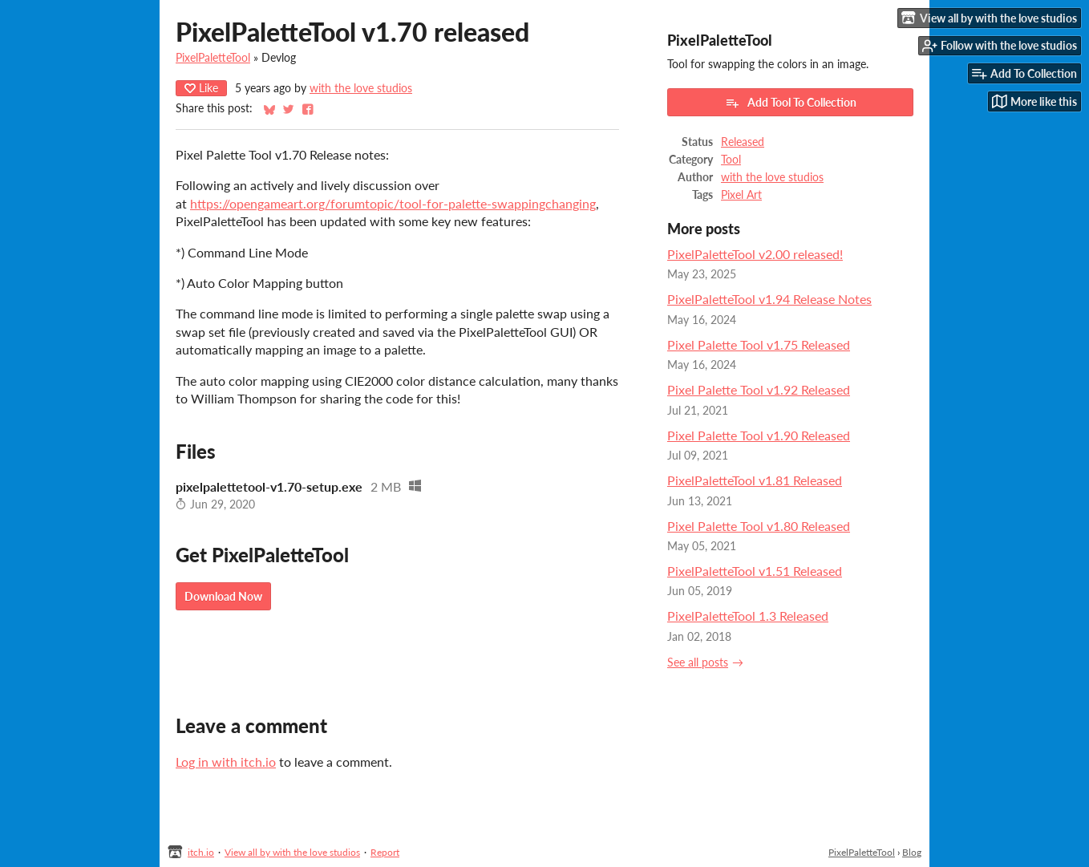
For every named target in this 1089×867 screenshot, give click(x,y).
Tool (731, 159)
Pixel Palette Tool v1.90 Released (758, 435)
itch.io (201, 852)
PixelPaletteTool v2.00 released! (755, 253)
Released (742, 142)
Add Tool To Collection (790, 102)
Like (201, 88)
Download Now (223, 596)
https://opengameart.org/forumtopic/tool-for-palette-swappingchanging (393, 203)
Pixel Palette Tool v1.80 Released (758, 525)
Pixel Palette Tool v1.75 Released (758, 344)
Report (384, 852)
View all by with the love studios (292, 852)
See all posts (697, 662)
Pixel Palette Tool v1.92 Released (758, 389)
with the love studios (361, 88)
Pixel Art (741, 194)
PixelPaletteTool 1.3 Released (747, 615)
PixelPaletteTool (213, 57)
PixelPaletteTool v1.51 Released (754, 570)
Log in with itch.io (226, 761)
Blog (911, 852)
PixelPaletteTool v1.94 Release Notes (769, 298)
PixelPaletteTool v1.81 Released (754, 480)
